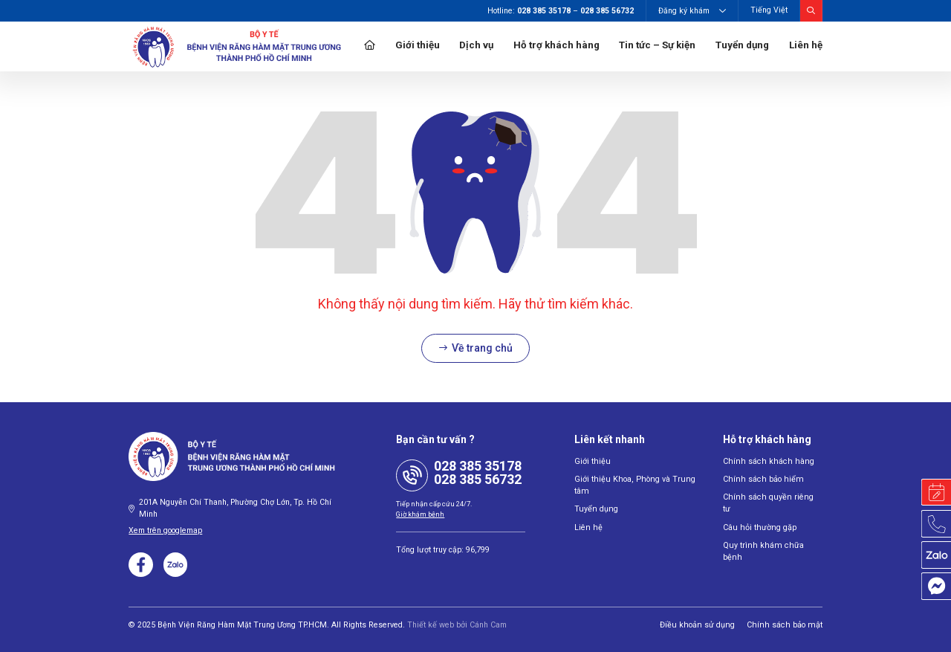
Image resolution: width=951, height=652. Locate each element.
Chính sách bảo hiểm (760, 479)
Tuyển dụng (742, 45)
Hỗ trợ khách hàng (556, 45)
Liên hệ (805, 45)
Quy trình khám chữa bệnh (770, 533)
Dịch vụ (476, 45)
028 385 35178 (478, 466)
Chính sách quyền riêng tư (770, 497)
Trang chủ (369, 46)
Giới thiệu (417, 45)
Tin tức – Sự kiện (657, 45)
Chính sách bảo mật (787, 624)
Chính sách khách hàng (765, 461)
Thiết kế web (430, 624)
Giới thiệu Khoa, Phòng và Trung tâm (631, 485)
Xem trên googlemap (165, 530)
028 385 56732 (478, 479)
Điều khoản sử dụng (704, 624)
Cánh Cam (488, 624)
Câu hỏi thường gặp (758, 515)
